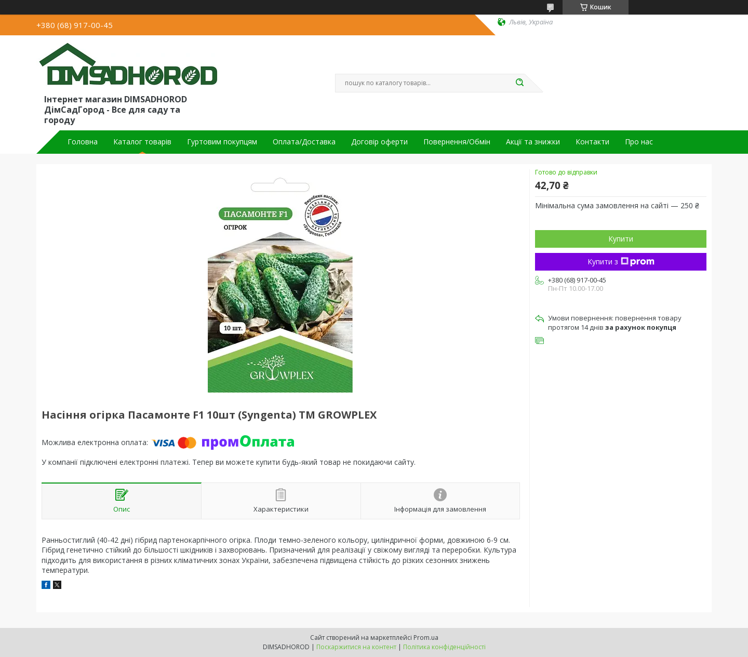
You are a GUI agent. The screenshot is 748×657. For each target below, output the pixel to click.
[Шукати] (519, 83)
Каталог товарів (142, 141)
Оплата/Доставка (304, 141)
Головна (83, 141)
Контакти (592, 141)
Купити (620, 239)
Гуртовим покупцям (222, 141)
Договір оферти (379, 141)
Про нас (639, 141)
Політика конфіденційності (444, 646)
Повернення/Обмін (456, 141)
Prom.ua (425, 637)
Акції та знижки (533, 141)
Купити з (620, 261)
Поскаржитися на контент (356, 646)
